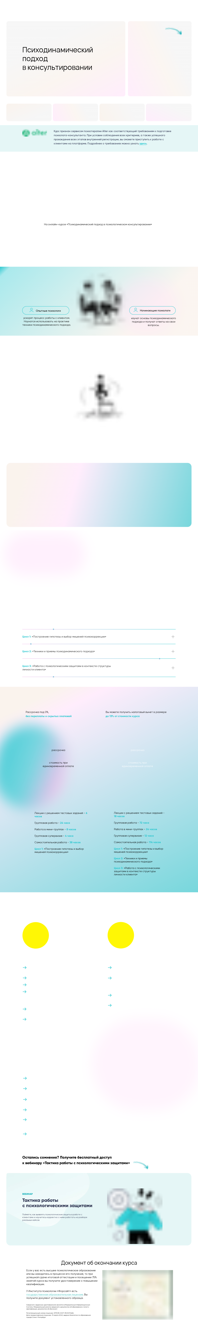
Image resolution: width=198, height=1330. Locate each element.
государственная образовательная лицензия (54, 1294)
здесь (143, 143)
